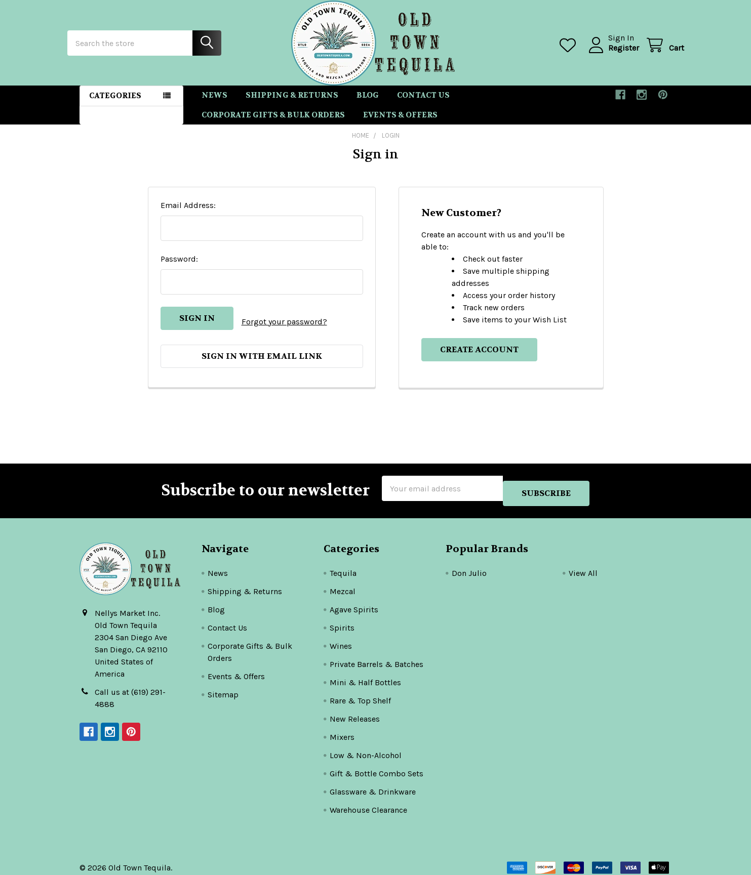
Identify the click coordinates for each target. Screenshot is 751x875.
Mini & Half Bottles (365, 675)
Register (611, 54)
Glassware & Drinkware (373, 784)
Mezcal (342, 584)
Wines (341, 638)
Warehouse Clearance (368, 802)
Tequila (343, 565)
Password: (179, 268)
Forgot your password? (284, 327)
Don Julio (469, 565)
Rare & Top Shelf (360, 693)
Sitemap (223, 687)
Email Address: (188, 214)
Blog (368, 104)
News (214, 104)
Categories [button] (115, 105)
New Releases (355, 711)
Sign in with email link (262, 358)
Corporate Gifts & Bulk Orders (273, 124)
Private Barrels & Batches (376, 656)
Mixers (342, 729)
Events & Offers (400, 124)
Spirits (342, 620)
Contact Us (423, 104)
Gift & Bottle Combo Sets (376, 766)
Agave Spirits (354, 602)
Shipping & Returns (292, 104)
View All (583, 565)
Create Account (479, 358)
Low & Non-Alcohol (366, 748)
